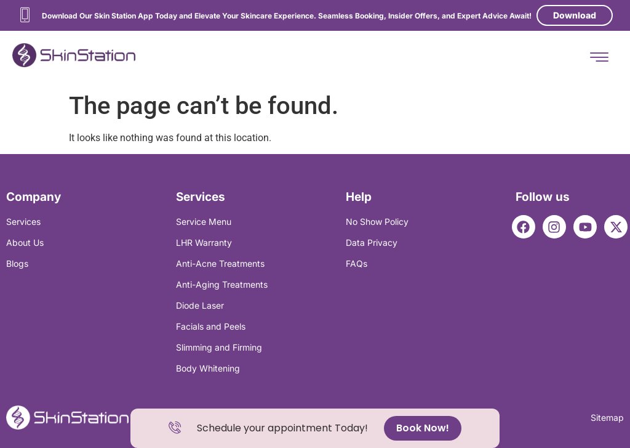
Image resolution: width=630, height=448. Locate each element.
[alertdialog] (315, 428)
